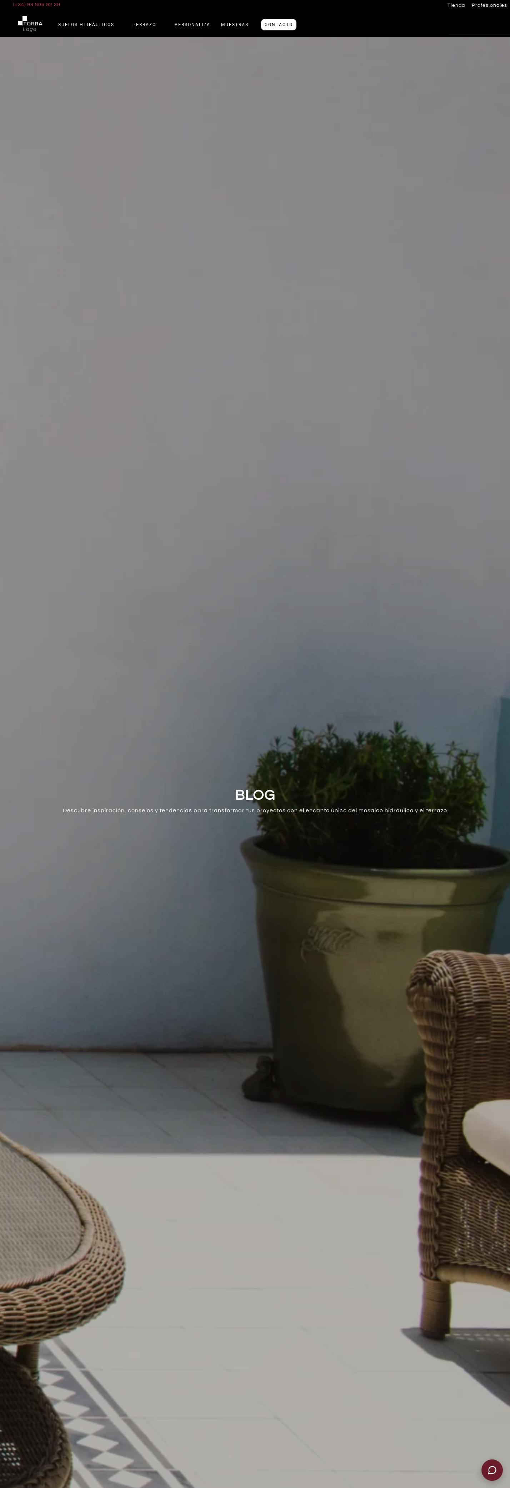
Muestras (235, 24)
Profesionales (489, 5)
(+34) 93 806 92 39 (36, 4)
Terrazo (148, 24)
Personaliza (192, 24)
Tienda (456, 5)
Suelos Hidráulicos (90, 24)
